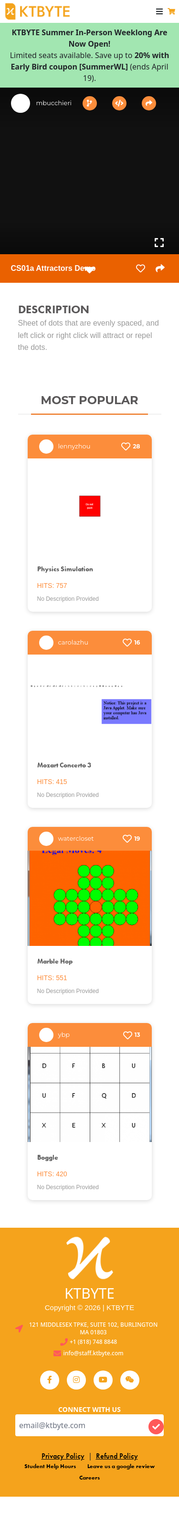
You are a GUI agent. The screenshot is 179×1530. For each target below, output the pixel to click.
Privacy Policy (63, 1455)
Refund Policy (117, 1455)
